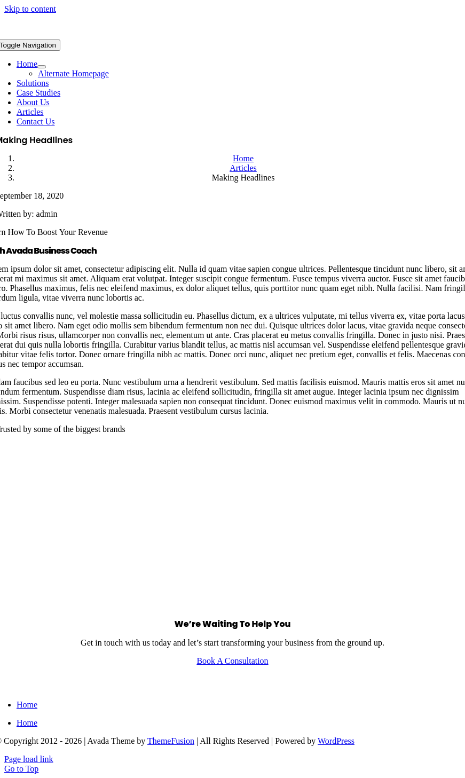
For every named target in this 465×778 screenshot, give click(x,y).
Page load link (28, 759)
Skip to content (30, 8)
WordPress (336, 740)
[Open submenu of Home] (41, 66)
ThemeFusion (170, 740)
